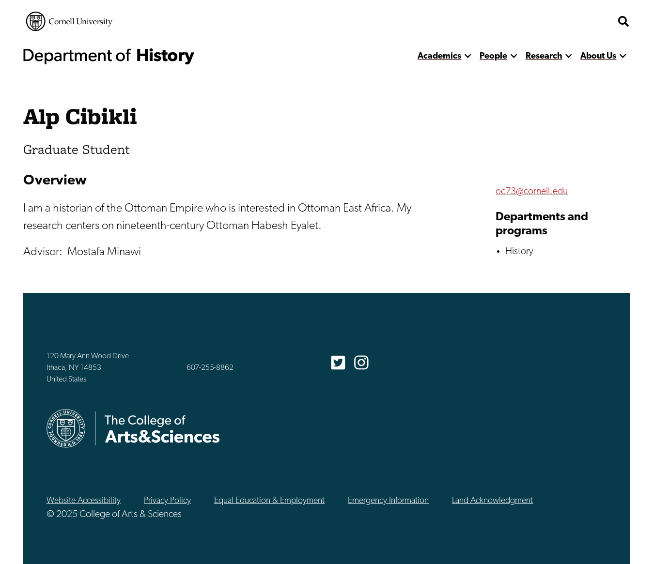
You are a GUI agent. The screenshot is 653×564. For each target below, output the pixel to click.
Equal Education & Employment (269, 500)
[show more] (467, 56)
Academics (439, 56)
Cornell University (69, 21)
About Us (598, 56)
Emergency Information (388, 500)
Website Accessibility (84, 500)
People (493, 56)
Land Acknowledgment (492, 500)
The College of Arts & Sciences (554, 21)
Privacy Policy (167, 500)
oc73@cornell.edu (532, 192)
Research (544, 56)
